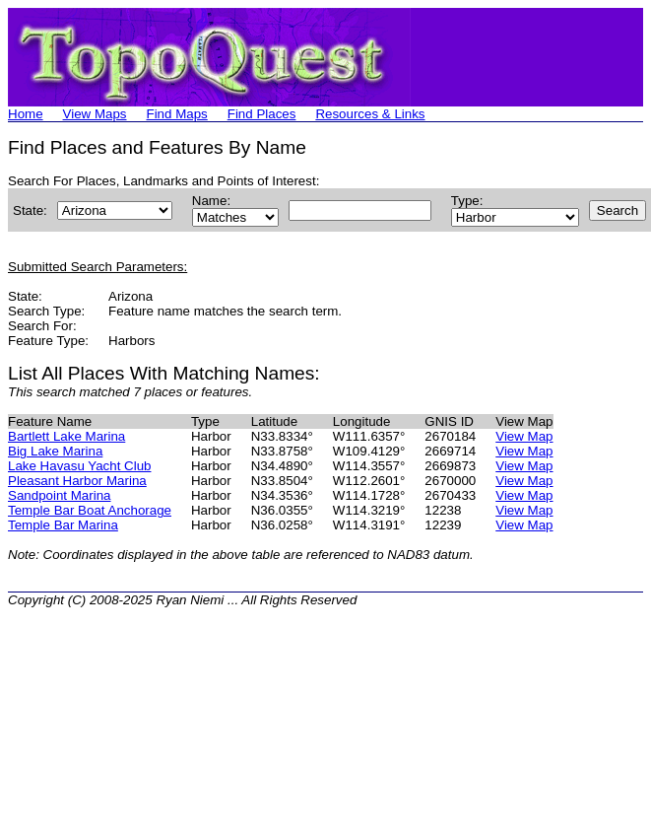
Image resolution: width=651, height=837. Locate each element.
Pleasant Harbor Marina (77, 480)
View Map (524, 436)
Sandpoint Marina (59, 495)
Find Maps (177, 113)
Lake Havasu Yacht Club (79, 465)
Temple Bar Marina (63, 525)
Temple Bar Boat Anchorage (89, 510)
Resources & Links (369, 113)
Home (25, 113)
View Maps (95, 113)
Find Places (262, 113)
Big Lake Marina (55, 451)
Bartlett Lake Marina (66, 436)
